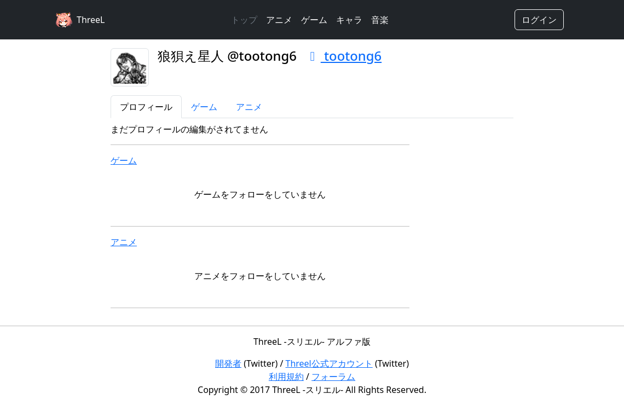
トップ (244, 20)
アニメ (279, 20)
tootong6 (343, 56)
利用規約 (286, 377)
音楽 (380, 20)
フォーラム (333, 377)
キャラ (349, 20)
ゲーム (314, 20)
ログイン (539, 20)
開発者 (228, 363)
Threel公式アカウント (329, 363)
